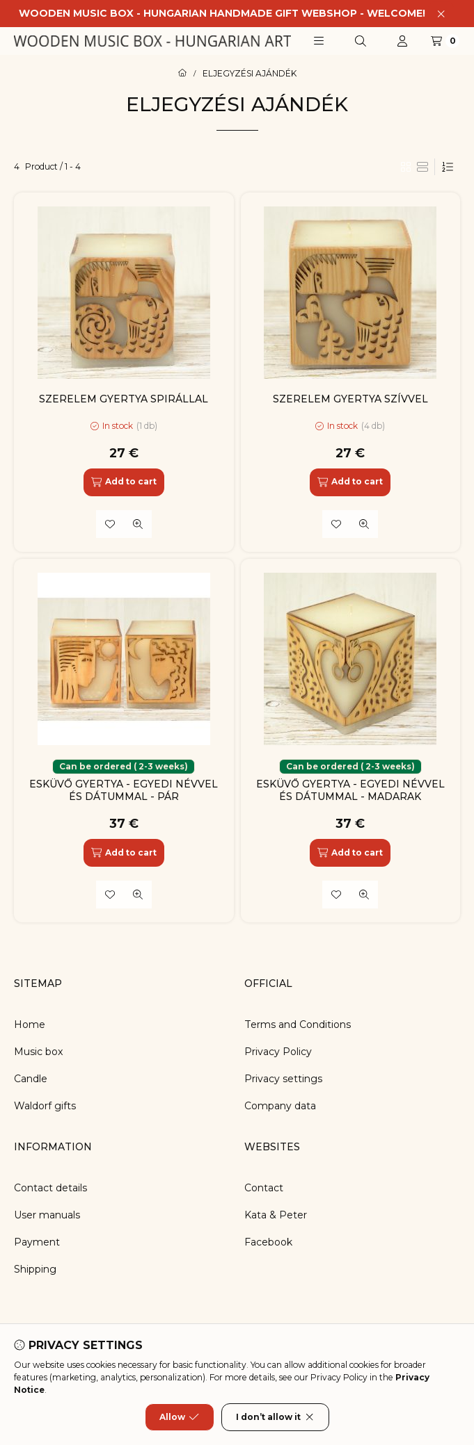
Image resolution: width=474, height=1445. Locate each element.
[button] (319, 41)
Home (29, 1024)
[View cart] (445, 41)
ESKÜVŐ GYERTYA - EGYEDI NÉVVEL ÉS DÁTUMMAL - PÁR (123, 790)
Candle (30, 1078)
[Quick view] (138, 524)
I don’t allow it (275, 1417)
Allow (179, 1417)
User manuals (47, 1215)
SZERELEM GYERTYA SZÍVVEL (350, 399)
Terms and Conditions (297, 1024)
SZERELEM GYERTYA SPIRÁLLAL (123, 399)
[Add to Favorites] (110, 524)
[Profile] (402, 41)
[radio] (422, 166)
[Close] (441, 13)
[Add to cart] (124, 482)
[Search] (360, 41)
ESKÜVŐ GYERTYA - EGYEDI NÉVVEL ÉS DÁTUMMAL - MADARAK (350, 790)
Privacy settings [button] (283, 1078)
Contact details (50, 1188)
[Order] (447, 166)
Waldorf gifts (45, 1106)
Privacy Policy (278, 1051)
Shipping (35, 1269)
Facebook (268, 1242)
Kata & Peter (275, 1215)
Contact (263, 1188)
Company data (280, 1106)
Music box (38, 1051)
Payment (37, 1242)
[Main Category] (182, 74)
